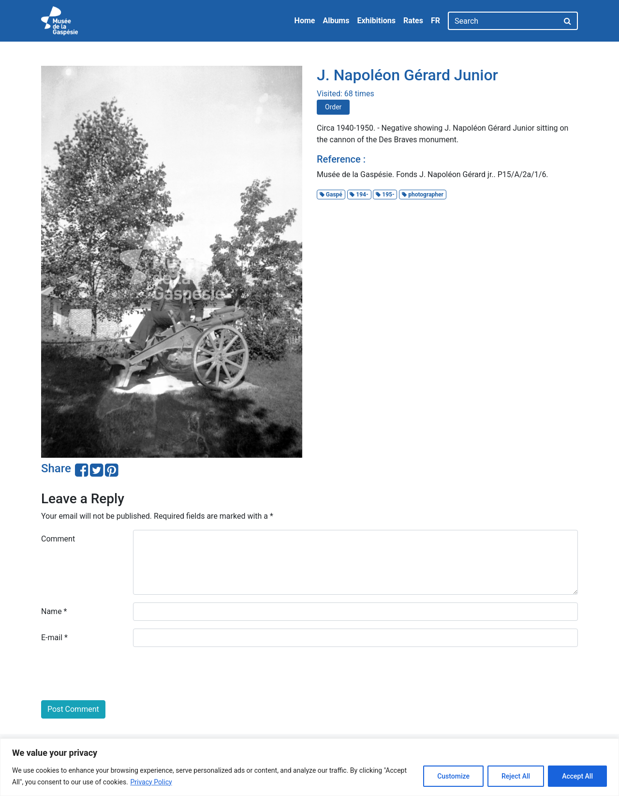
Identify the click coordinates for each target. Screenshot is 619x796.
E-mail (54, 637)
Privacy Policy (151, 782)
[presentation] (114, 673)
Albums (336, 20)
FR (435, 20)
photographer (422, 194)
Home (305, 20)
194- (359, 194)
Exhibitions (376, 20)
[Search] (503, 21)
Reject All (515, 776)
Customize (453, 776)
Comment (58, 538)
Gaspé (331, 194)
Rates (413, 20)
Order (333, 107)
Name (54, 611)
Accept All (577, 776)
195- (385, 194)
